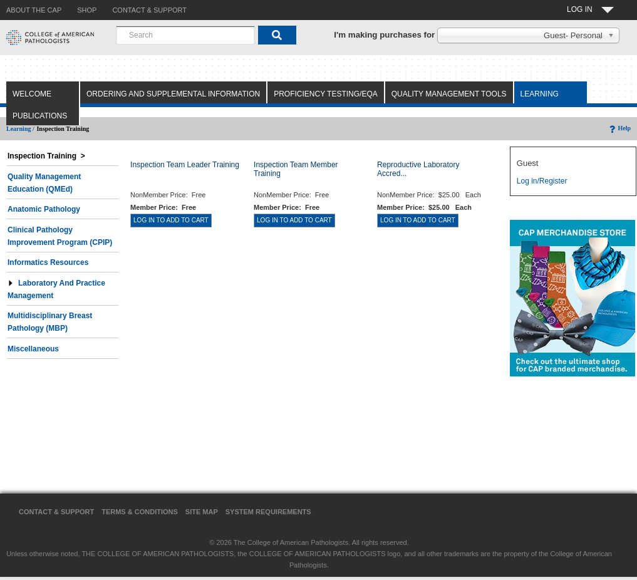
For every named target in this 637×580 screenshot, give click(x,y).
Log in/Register (542, 181)
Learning (539, 94)
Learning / (20, 128)
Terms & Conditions (139, 511)
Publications (40, 115)
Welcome (32, 94)
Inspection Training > (46, 156)
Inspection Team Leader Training (184, 164)
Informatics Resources (48, 262)
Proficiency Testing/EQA (326, 94)
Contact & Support (56, 511)
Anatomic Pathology (44, 209)
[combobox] (185, 35)
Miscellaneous (33, 348)
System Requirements (268, 511)
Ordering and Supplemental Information (173, 94)
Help (619, 128)
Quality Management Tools (449, 94)
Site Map (201, 511)
